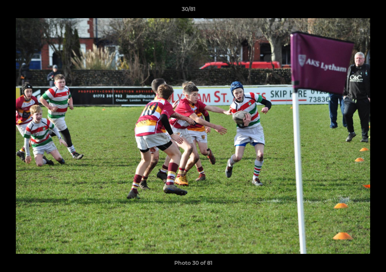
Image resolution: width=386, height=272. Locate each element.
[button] (354, 11)
